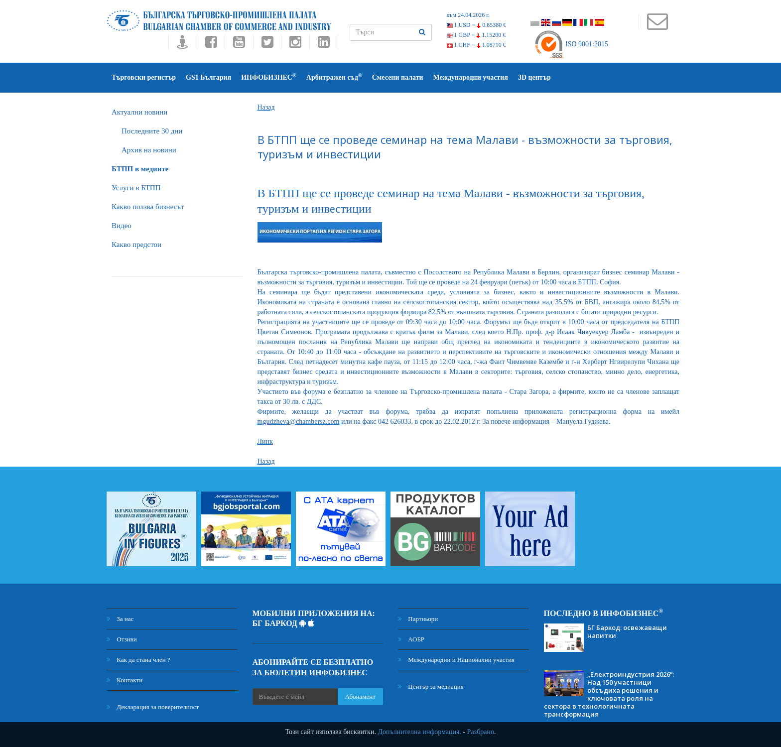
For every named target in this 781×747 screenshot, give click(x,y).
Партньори (418, 618)
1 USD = (477, 24)
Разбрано (480, 732)
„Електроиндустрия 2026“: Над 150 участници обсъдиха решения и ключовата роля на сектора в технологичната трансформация (609, 694)
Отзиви (122, 639)
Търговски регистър (144, 77)
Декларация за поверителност (153, 707)
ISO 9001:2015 (571, 44)
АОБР (411, 639)
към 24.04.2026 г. (468, 14)
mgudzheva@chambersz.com (299, 421)
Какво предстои (136, 245)
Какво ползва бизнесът (148, 207)
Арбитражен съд (334, 77)
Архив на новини (149, 150)
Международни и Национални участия (456, 659)
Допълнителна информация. (419, 732)
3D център (534, 77)
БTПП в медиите (140, 169)
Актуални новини (139, 112)
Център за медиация (431, 686)
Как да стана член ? (138, 659)
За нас (120, 618)
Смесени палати (397, 77)
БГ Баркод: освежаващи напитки (627, 631)
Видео (121, 226)
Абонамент (360, 696)
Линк (265, 441)
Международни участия (470, 77)
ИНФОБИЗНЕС (268, 77)
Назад (266, 107)
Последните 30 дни (152, 131)
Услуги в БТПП (136, 188)
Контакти (124, 680)
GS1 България (208, 77)
